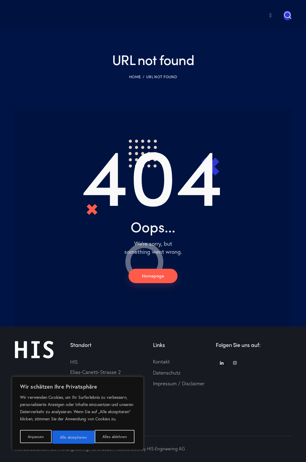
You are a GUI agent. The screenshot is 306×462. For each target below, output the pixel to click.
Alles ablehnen (72, 437)
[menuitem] (262, 14)
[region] (77, 415)
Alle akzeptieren (114, 437)
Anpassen (35, 437)
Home (135, 76)
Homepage (153, 276)
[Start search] (287, 15)
